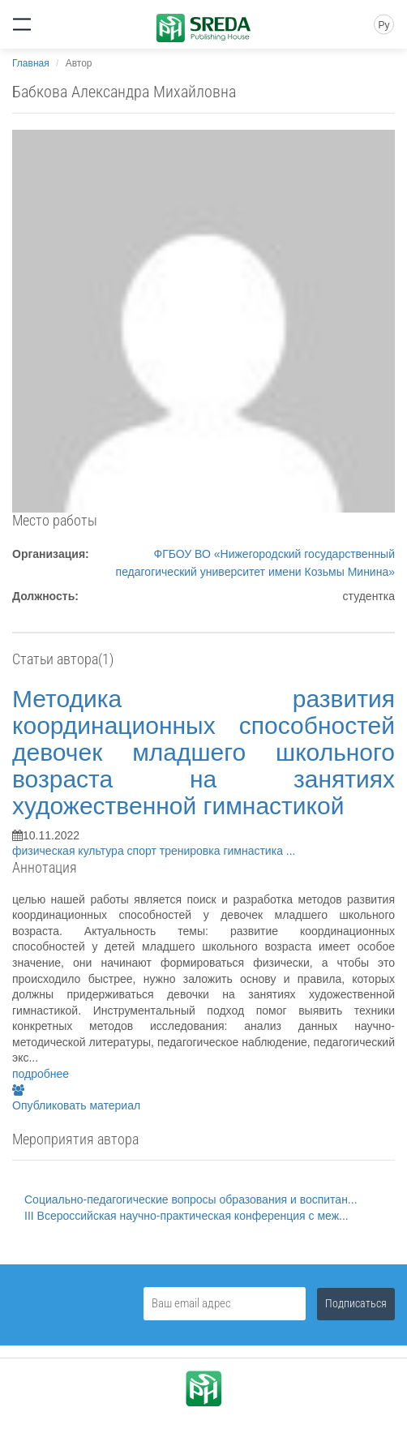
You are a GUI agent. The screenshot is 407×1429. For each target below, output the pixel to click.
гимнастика (254, 850)
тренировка (192, 850)
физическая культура (69, 850)
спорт (143, 850)
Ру (383, 25)
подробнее (40, 1073)
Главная (30, 63)
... (291, 850)
